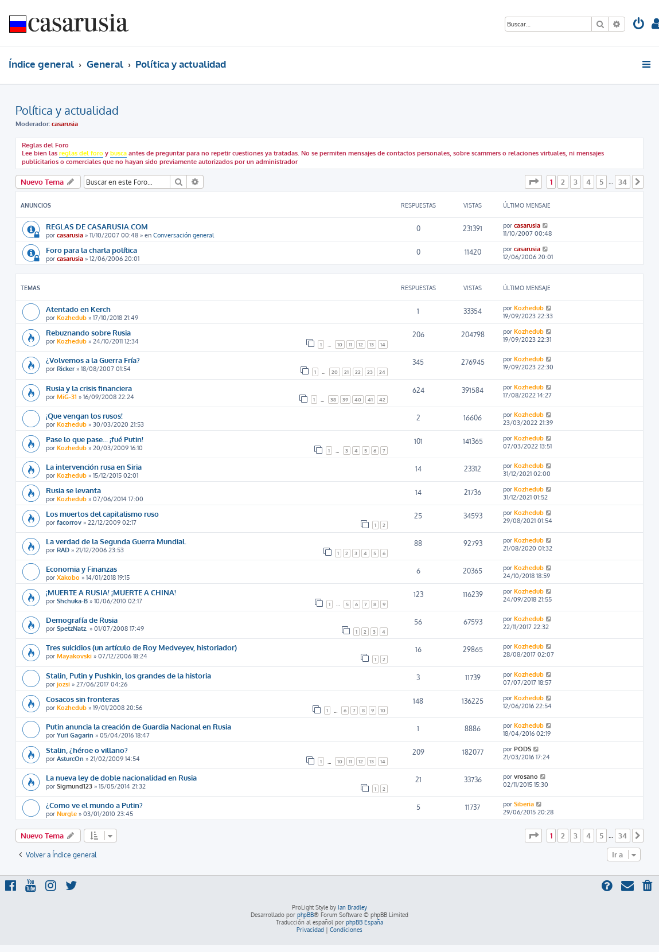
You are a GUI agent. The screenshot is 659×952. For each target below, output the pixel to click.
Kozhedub (72, 318)
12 (360, 344)
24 (382, 372)
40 (357, 399)
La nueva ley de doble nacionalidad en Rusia (121, 777)
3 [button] (576, 181)
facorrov (69, 522)
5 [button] (601, 181)
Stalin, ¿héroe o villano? (87, 750)
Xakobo (68, 577)
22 (358, 372)
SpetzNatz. (72, 629)
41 (370, 399)
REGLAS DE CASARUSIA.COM (97, 226)
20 (335, 372)
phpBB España (364, 922)
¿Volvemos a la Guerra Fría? (93, 360)
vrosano (526, 776)
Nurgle (67, 814)
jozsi (63, 684)
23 (370, 372)
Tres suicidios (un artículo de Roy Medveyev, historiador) (141, 647)
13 (371, 344)
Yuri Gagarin (75, 735)
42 (382, 399)
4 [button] (588, 181)
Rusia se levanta (73, 490)
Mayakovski (74, 656)
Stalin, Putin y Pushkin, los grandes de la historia (128, 675)
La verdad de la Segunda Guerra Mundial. (116, 541)
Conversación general (183, 235)
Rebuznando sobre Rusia (88, 332)
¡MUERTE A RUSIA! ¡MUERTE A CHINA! (111, 592)
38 (333, 399)
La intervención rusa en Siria (94, 466)
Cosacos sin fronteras (82, 699)
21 (346, 372)
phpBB (305, 914)
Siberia (524, 804)
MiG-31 (67, 397)
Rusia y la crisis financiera (89, 388)
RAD (63, 550)
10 (339, 344)
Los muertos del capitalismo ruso (102, 513)
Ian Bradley (352, 907)
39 (345, 399)
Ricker (66, 369)
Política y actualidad (67, 110)
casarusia (65, 124)
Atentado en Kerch (78, 309)
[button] (533, 182)
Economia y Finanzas (81, 568)
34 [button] (622, 181)
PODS (522, 749)
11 (350, 344)
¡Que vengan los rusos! (84, 415)
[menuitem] (639, 25)
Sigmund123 (74, 786)
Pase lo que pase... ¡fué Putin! (94, 439)
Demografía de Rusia (82, 620)
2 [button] (563, 181)
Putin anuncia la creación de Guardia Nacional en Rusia (138, 726)
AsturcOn (70, 759)
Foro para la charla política (91, 250)
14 (382, 344)
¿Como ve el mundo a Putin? (94, 805)
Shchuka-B (72, 601)
